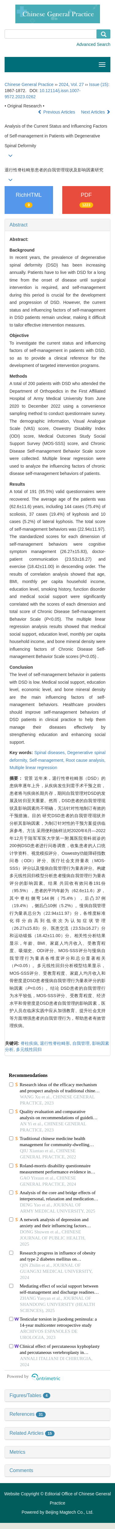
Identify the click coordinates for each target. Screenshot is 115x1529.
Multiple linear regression (33, 767)
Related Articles (32, 1433)
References (28, 1414)
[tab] (57, 225)
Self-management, (47, 760)
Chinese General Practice (29, 84)
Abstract (19, 224)
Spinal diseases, (50, 752)
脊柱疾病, (30, 1043)
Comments (21, 1470)
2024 (63, 84)
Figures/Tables (30, 1395)
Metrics (17, 1452)
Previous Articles (57, 112)
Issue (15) (98, 84)
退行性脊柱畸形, (56, 1043)
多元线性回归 (29, 1049)
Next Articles (95, 112)
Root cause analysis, (85, 760)
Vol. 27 (77, 84)
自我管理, (82, 1043)
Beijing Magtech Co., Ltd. (69, 1512)
